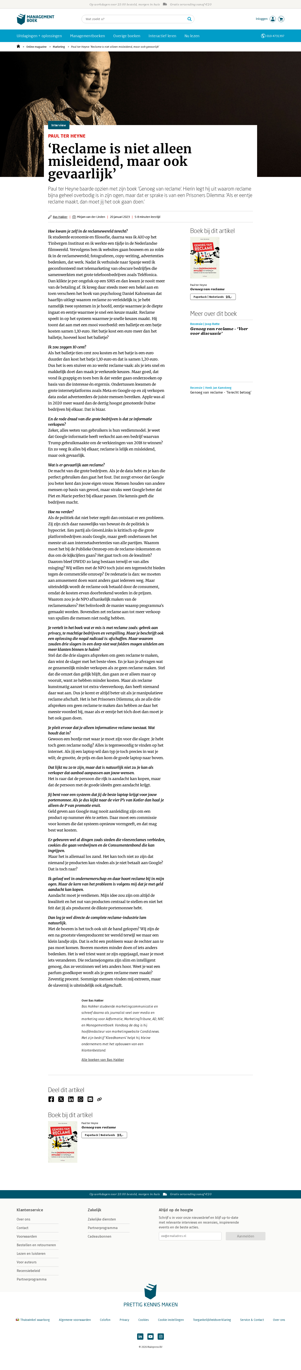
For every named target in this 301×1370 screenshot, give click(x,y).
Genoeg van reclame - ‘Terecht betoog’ (220, 392)
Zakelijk (94, 1210)
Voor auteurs (27, 1262)
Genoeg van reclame (207, 289)
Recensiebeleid (28, 1271)
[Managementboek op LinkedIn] (140, 1336)
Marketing (59, 46)
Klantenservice (30, 1210)
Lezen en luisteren (31, 1254)
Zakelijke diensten (102, 1219)
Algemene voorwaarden (75, 1320)
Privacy (124, 1320)
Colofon (105, 1320)
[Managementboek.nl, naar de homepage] (35, 24)
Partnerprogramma (32, 1279)
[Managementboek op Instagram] (161, 1336)
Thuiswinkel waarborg (33, 1320)
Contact (22, 1228)
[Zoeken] (134, 19)
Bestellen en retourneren (36, 1245)
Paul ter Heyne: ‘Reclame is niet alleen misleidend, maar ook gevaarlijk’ (115, 46)
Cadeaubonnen (99, 1236)
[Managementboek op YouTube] (150, 1336)
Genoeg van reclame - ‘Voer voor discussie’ (219, 331)
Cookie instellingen (171, 1320)
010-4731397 (275, 36)
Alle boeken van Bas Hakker (103, 1060)
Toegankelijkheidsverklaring (212, 1320)
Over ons (23, 1219)
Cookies (143, 1320)
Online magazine (36, 46)
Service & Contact (252, 1320)
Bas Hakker (60, 217)
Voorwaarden (27, 1236)
